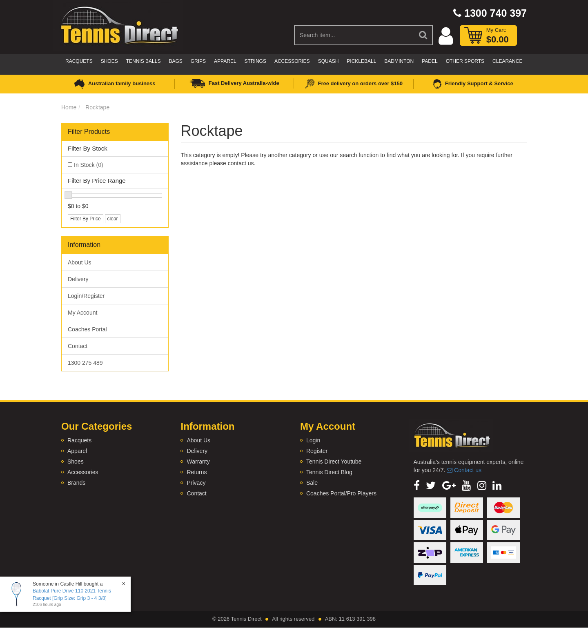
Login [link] (313, 440)
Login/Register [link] (86, 296)
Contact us (464, 470)
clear (112, 219)
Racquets (79, 61)
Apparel (225, 61)
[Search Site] (423, 35)
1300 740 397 (490, 13)
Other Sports (465, 61)
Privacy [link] (196, 482)
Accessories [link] (82, 472)
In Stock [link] (88, 165)
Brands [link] (76, 482)
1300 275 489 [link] (85, 362)
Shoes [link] (75, 461)
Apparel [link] (77, 451)
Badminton (399, 61)
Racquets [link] (79, 440)
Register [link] (316, 451)
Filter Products (89, 131)
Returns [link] (197, 472)
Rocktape (97, 107)
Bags (175, 61)
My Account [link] (82, 312)
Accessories (292, 61)
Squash (328, 61)
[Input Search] (354, 35)
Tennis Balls (143, 61)
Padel (429, 61)
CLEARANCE (507, 61)
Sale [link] (312, 482)
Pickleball (361, 61)
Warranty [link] (198, 461)
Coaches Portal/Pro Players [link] (341, 493)
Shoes (109, 61)
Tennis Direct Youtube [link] (333, 461)
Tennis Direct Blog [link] (329, 472)
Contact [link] (77, 346)
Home (68, 107)
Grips (198, 61)
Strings (255, 61)
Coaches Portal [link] (87, 329)
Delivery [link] (78, 279)
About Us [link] (79, 262)
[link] (417, 485)
